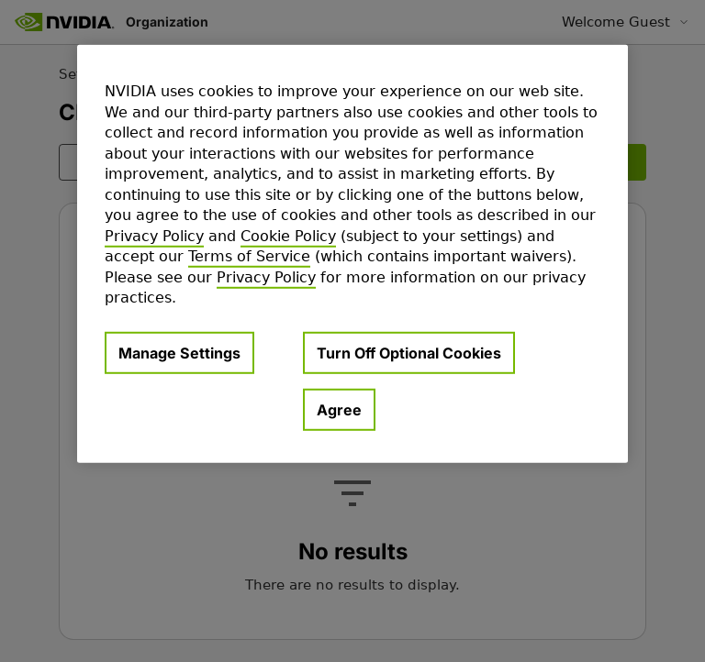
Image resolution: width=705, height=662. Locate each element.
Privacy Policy (154, 236)
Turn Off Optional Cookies (409, 353)
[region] (352, 254)
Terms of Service (249, 256)
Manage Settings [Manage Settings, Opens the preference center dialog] (179, 353)
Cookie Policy (288, 236)
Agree (339, 410)
